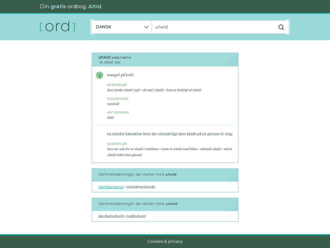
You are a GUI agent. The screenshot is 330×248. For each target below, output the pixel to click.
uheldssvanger (111, 186)
